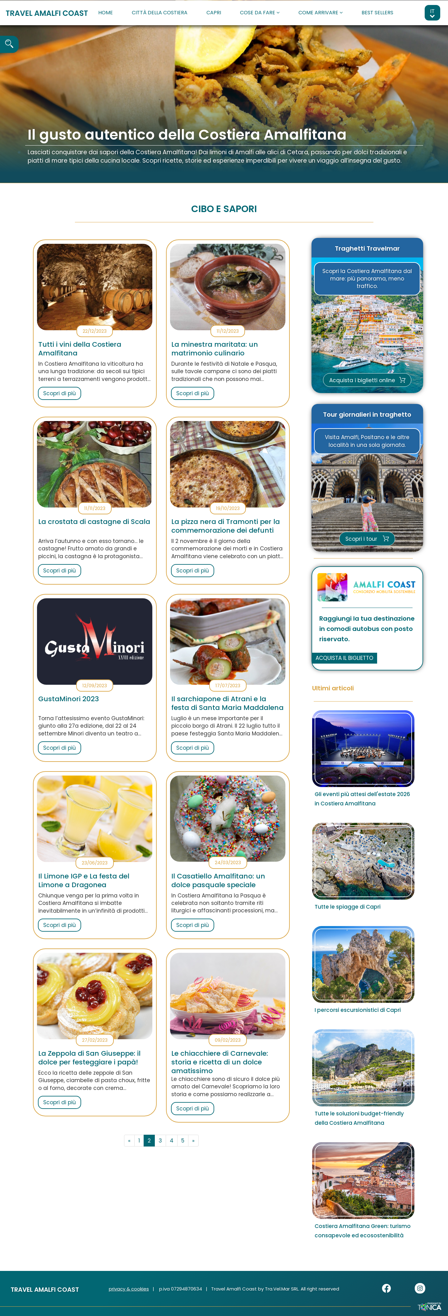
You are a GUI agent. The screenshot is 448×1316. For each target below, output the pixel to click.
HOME (105, 12)
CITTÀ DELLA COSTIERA (159, 12)
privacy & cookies (129, 1289)
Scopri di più (59, 393)
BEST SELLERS (377, 12)
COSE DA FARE (259, 12)
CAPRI (213, 12)
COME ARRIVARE (320, 12)
